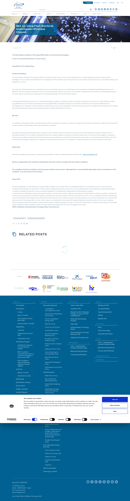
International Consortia (24, 376)
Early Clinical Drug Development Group (51, 379)
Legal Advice (100, 359)
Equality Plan (102, 318)
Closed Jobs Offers (19, 218)
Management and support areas (25, 334)
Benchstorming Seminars (79, 351)
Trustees (20, 312)
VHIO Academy (60, 13)
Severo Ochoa (97, 13)
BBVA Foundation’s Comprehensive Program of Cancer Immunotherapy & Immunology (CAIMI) (26, 354)
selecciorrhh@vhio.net (90, 154)
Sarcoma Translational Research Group (51, 334)
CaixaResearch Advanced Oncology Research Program (25, 346)
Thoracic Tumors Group (52, 409)
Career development (105, 312)
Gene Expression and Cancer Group (53, 368)
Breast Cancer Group (51, 375)
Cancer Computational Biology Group (51, 319)
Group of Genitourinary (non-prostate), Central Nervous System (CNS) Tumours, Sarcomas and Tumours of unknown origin (53, 433)
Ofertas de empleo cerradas (36, 218)
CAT (122, 2)
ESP (118, 2)
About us (14, 13)
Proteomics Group (50, 456)
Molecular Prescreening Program (78, 320)
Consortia (19, 369)
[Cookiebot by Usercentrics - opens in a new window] (12, 497)
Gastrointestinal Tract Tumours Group (51, 420)
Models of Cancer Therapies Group (53, 344)
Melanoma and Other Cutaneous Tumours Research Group (51, 414)
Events (85, 13)
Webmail (112, 2)
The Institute (20, 305)
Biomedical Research (50, 305)
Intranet (97, 2)
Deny (115, 489)
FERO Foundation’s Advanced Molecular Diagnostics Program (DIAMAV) (24, 363)
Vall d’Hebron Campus (23, 382)
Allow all (115, 477)
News (100, 327)
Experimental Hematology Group (52, 385)
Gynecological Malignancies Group (53, 396)
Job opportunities (104, 309)
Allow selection (115, 483)
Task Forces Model (49, 468)
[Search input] (64, 9)
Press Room (74, 13)
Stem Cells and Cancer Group (51, 358)
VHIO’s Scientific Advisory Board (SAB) (25, 319)
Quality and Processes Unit (79, 337)
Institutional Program (23, 342)
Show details (95, 497)
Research (25, 13)
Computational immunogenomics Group (52, 309)
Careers (48, 13)
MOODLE (104, 2)
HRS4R (100, 315)
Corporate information (105, 334)
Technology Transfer (50, 471)
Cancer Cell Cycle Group (52, 327)
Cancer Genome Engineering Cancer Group (53, 314)
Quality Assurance (22, 389)
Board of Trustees (23, 315)
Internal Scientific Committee (26, 323)
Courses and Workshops (79, 354)
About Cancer (20, 386)
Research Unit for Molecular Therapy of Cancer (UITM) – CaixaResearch (80, 314)
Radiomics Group (50, 324)
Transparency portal (102, 356)
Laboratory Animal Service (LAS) (52, 460)
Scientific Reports (21, 392)
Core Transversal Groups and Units (51, 446)
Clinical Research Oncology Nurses (80, 328)
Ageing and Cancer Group (52, 349)
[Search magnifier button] (91, 9)
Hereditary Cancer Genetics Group (53, 401)
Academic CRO (76, 309)
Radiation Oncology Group (53, 406)
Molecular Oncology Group (53, 453)
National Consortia (23, 372)
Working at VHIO (103, 305)
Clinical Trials (37, 13)
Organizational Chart (23, 338)
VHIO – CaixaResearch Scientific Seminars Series (79, 347)
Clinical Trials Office (77, 305)
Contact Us (19, 395)
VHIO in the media (104, 330)
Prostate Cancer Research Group (52, 441)
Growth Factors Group (51, 330)
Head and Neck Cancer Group (51, 425)
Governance (20, 309)
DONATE (89, 3)
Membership (20, 379)
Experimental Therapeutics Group (52, 363)
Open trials (74, 324)
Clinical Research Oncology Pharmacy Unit (80, 333)
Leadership (21, 330)
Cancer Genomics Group (52, 450)
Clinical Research (48, 372)
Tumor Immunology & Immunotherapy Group (51, 353)
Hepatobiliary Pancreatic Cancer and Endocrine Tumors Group (52, 390)
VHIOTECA (48, 465)
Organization (20, 327)
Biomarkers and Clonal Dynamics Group (51, 339)
